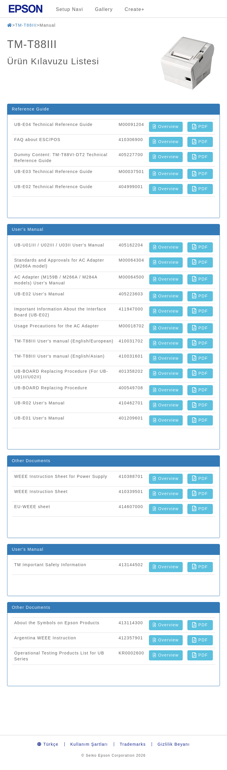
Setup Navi (69, 9)
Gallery (104, 9)
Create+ (135, 9)
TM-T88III (26, 25)
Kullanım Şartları (89, 744)
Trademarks (133, 744)
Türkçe (48, 744)
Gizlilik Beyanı (174, 744)
